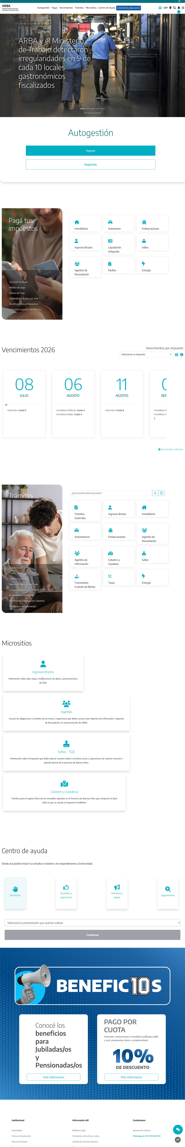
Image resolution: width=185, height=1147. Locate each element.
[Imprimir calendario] (176, 355)
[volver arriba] (178, 1140)
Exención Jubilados (128, 8)
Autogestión (43, 7)
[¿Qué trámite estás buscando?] (111, 493)
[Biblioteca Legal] (160, 8)
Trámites (79, 8)
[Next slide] (171, 405)
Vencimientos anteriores (170, 449)
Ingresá (90, 151)
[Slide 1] (87, 109)
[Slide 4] (103, 109)
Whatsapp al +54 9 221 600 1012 (147, 1092)
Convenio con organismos (22, 1109)
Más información (53, 1033)
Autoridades (17, 1086)
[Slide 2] (92, 109)
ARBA (11, 8)
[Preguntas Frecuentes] (161, 493)
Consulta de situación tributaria (85, 1098)
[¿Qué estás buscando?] (174, 8)
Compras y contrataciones (22, 1114)
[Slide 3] (98, 109)
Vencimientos (66, 8)
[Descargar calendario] (181, 355)
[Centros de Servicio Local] (170, 8)
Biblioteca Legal (78, 1086)
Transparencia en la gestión (23, 1103)
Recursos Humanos (20, 1098)
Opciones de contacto (141, 1086)
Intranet (15, 1120)
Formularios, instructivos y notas (85, 1092)
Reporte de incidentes (81, 1103)
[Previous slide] (6, 405)
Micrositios (90, 8)
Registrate (90, 166)
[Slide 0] (82, 109)
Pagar (54, 8)
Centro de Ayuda (106, 8)
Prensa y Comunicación (21, 1092)
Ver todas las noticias (92, 113)
